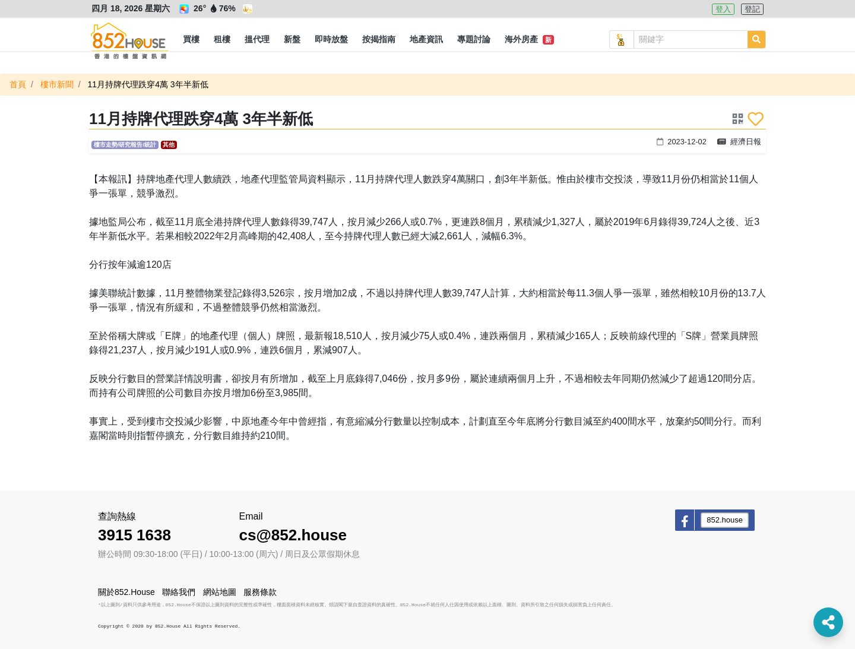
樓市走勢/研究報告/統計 (125, 144)
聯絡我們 (178, 592)
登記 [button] (752, 9)
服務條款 (260, 592)
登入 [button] (723, 9)
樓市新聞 (57, 84)
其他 (169, 144)
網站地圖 (219, 592)
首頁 (18, 84)
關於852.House (126, 592)
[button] (191, 39)
